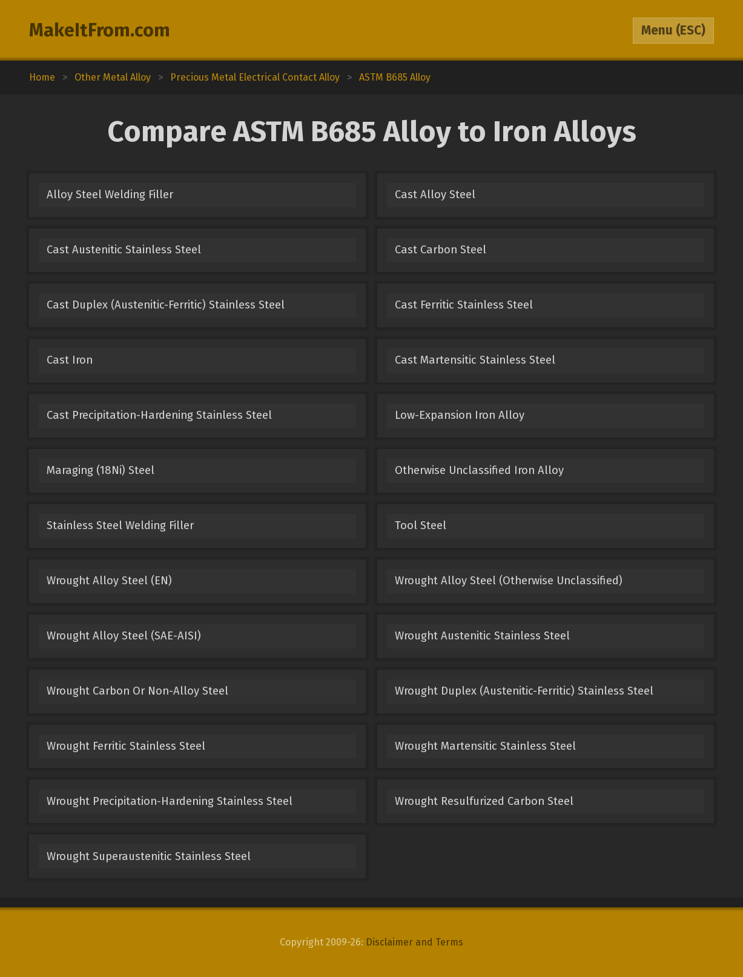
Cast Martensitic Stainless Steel (475, 360)
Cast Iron (70, 360)
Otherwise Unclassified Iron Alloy (479, 470)
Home (42, 77)
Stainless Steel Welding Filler (120, 525)
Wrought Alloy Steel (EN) (109, 580)
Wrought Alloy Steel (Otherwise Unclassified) (508, 580)
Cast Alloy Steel (435, 194)
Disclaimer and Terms (414, 942)
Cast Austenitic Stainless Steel (124, 249)
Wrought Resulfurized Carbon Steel (484, 801)
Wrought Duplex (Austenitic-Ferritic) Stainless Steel (524, 691)
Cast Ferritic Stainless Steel (464, 305)
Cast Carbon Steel (440, 249)
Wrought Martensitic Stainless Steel (485, 746)
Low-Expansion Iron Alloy (459, 415)
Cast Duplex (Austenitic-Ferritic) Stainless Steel (166, 305)
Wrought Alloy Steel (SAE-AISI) (124, 635)
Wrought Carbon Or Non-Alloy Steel (137, 691)
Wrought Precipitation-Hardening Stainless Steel (169, 801)
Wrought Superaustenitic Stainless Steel (149, 856)
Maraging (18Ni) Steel (100, 470)
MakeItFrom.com (99, 30)
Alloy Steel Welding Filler (110, 194)
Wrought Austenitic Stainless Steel (482, 635)
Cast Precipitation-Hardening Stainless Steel (159, 415)
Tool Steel (420, 525)
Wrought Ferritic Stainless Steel (126, 746)
